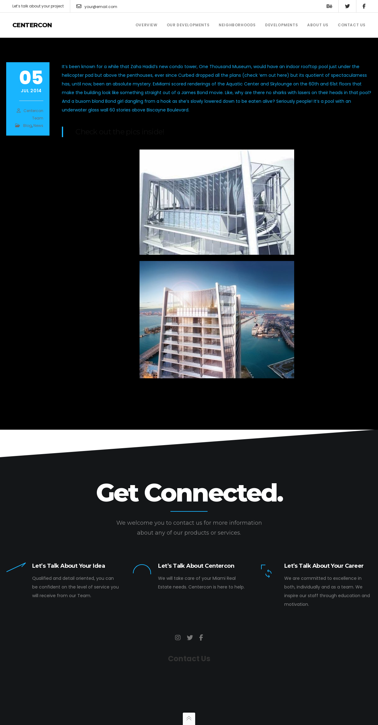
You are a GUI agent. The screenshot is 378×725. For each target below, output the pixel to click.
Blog (27, 125)
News (38, 125)
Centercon (32, 25)
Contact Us (189, 658)
